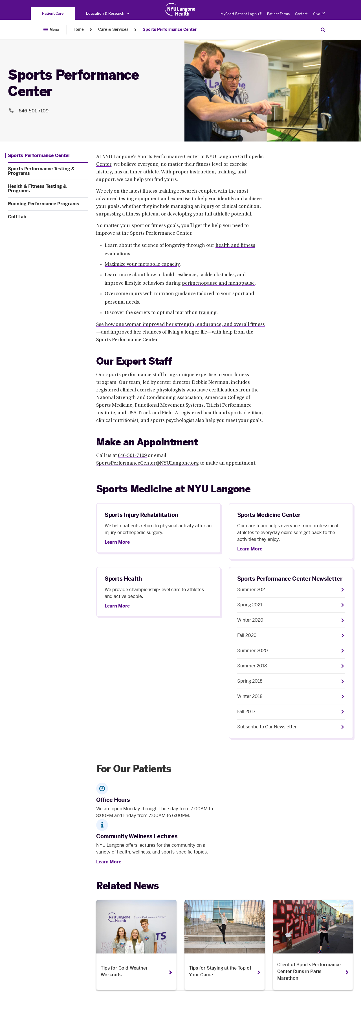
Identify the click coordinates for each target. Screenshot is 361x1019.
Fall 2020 (247, 635)
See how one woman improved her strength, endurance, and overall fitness (180, 324)
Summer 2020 (252, 650)
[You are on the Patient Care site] (53, 13)
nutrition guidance (175, 294)
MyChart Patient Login (241, 14)
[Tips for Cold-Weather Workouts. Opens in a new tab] (136, 945)
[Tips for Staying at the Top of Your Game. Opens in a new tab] (224, 945)
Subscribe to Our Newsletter (267, 727)
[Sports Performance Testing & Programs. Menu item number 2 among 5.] (48, 171)
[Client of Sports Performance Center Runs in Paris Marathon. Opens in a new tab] (313, 945)
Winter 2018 (250, 696)
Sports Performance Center (170, 29)
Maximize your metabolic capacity (142, 264)
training (208, 312)
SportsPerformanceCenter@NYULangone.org (147, 463)
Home (78, 29)
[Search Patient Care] (323, 29)
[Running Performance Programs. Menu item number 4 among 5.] (48, 204)
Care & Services (113, 29)
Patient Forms (278, 14)
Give (319, 14)
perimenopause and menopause (218, 283)
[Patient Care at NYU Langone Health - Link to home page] (180, 9)
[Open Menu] (51, 30)
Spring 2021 (249, 605)
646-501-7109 (132, 455)
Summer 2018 (252, 666)
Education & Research (107, 13)
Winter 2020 (250, 620)
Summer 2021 (252, 589)
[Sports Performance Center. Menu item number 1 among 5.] (37, 155)
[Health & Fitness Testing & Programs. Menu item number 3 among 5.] (48, 188)
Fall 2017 (246, 711)
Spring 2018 (250, 681)
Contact (301, 14)
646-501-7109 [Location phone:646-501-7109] (34, 111)
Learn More (117, 542)
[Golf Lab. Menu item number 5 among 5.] (48, 217)
